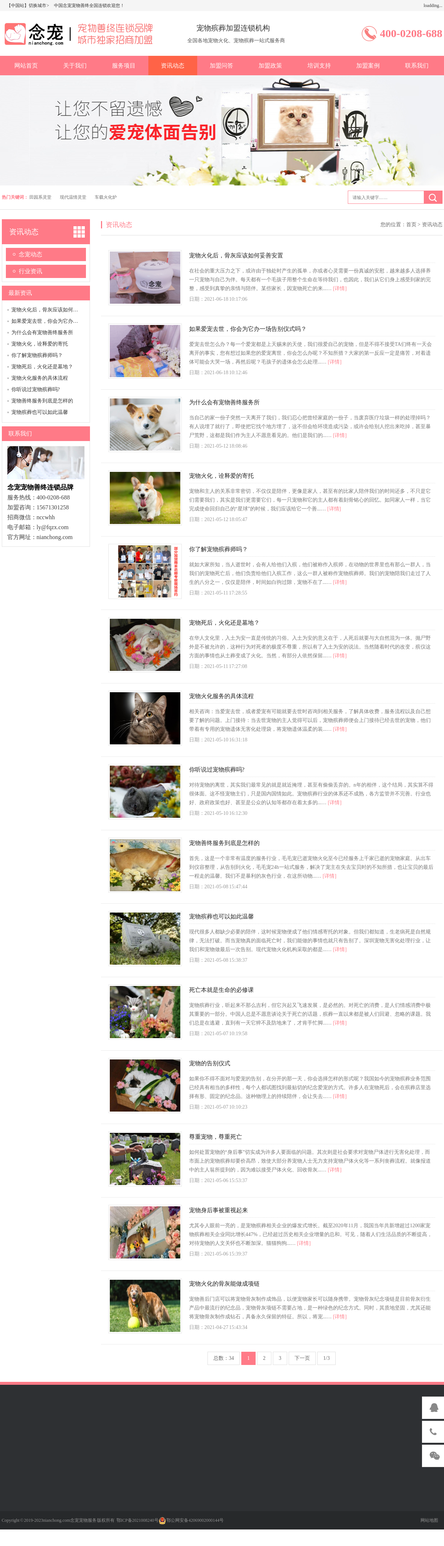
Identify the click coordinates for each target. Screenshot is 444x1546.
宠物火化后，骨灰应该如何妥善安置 (52, 310)
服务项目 (124, 65)
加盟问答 (221, 65)
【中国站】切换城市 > (28, 5)
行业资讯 (30, 271)
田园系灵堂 (40, 197)
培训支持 (319, 65)
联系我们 (417, 65)
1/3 (326, 1358)
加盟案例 (368, 65)
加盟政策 (270, 65)
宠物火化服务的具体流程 (39, 378)
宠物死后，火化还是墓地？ (42, 366)
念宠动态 (30, 254)
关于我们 (75, 65)
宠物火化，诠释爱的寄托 (39, 344)
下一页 (302, 1358)
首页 (411, 224)
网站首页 (26, 65)
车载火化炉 (106, 197)
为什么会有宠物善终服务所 (42, 332)
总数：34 (223, 1358)
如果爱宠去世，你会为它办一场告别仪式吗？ (62, 321)
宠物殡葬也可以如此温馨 (39, 412)
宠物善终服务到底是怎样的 (42, 401)
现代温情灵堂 (73, 197)
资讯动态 (172, 65)
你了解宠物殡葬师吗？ (37, 355)
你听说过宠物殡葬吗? (35, 389)
